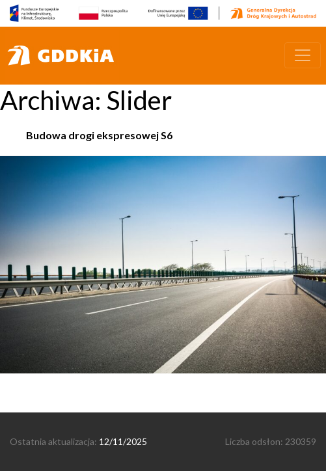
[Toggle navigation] (302, 55)
